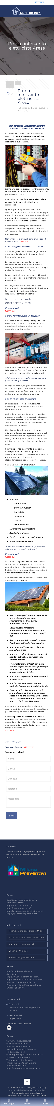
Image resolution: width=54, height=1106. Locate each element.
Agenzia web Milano (21, 1096)
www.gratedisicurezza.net (18, 1041)
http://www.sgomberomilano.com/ (22, 977)
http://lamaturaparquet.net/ (19, 905)
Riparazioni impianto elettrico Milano (26, 931)
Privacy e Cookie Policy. (35, 1090)
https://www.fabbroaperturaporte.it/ (23, 1068)
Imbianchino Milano (16, 1065)
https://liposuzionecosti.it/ (18, 908)
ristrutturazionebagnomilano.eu (21, 900)
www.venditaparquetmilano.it (20, 982)
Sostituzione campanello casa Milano (26, 937)
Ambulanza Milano (15, 903)
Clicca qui (23, 241)
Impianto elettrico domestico (22, 944)
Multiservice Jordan (15, 1052)
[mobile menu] (50, 11)
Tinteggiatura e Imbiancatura (20, 1060)
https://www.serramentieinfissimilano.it (24, 911)
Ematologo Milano (15, 985)
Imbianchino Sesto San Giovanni (21, 1063)
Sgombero (11, 974)
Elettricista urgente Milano (21, 957)
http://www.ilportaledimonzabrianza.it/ (24, 979)
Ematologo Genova (15, 988)
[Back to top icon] (27, 1082)
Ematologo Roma (32, 985)
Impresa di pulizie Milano (18, 1057)
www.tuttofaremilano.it (17, 1043)
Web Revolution (40, 108)
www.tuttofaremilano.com (18, 1046)
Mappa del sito (16, 1090)
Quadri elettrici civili (18, 951)
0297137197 (28, 747)
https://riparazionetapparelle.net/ (21, 914)
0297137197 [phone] (39, 2)
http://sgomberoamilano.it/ (19, 971)
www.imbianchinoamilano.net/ (21, 1049)
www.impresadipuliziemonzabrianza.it (24, 1054)
